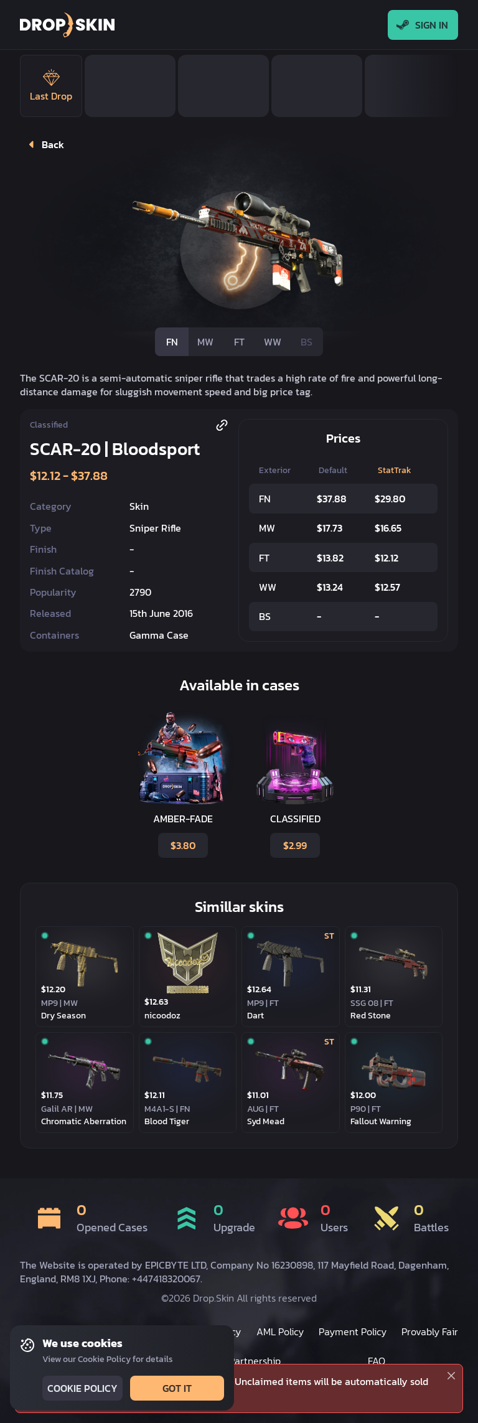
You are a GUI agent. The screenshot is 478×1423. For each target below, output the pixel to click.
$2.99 (293, 845)
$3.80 (181, 845)
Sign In (423, 25)
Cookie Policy (81, 1388)
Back (43, 144)
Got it (176, 1388)
